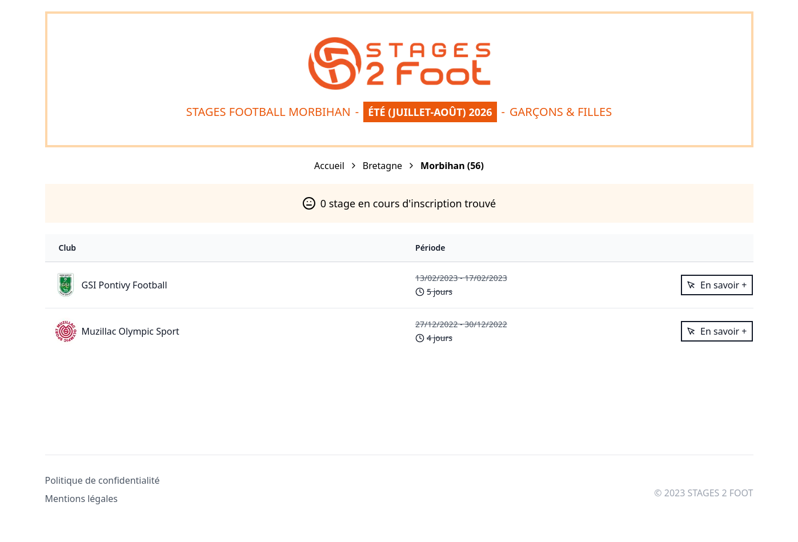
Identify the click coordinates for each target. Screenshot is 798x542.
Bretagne (382, 165)
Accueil (329, 165)
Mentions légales (81, 498)
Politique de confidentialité (102, 480)
